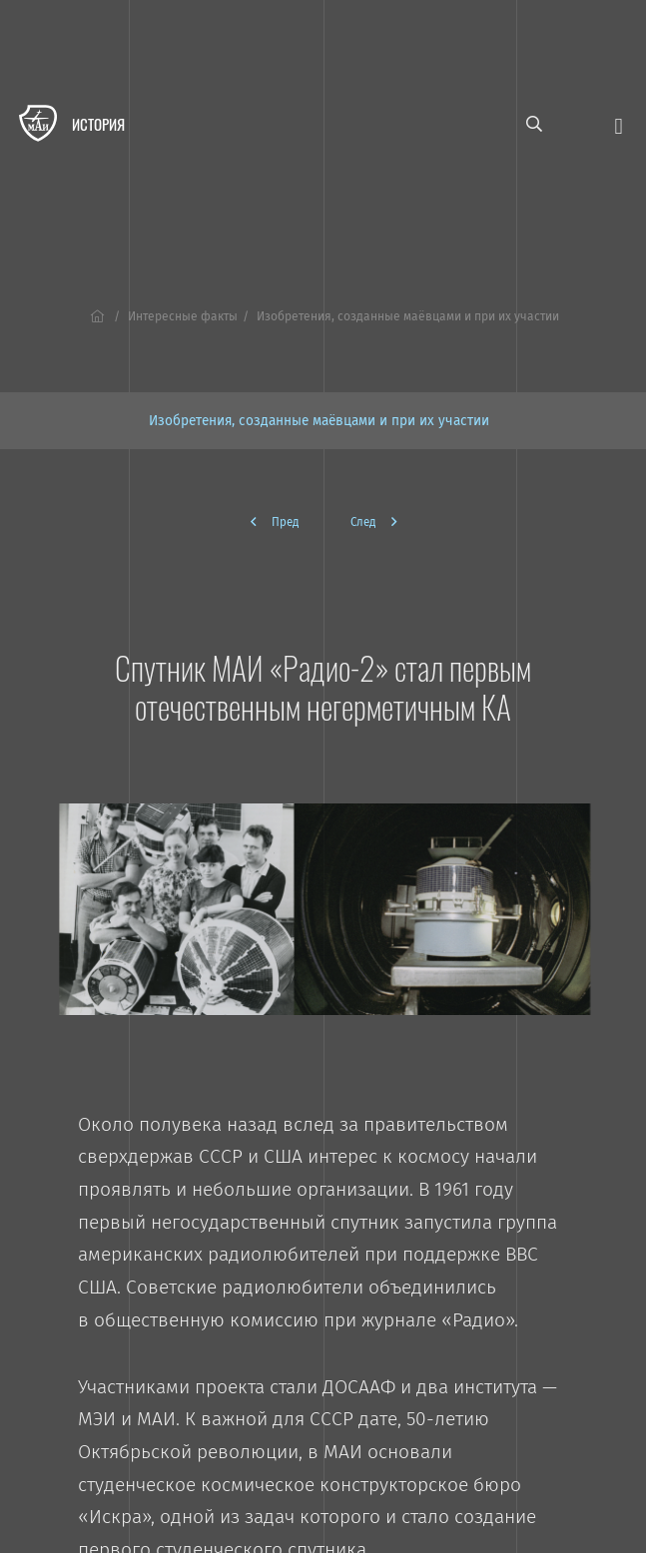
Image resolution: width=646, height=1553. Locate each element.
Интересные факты (183, 316)
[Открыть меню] (618, 124)
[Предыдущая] (283, 522)
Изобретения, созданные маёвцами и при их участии (319, 420)
